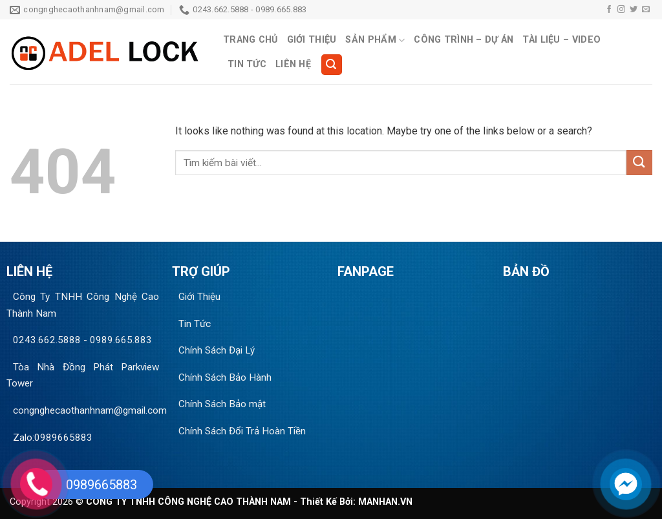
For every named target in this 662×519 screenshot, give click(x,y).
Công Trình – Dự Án (463, 39)
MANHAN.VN (385, 501)
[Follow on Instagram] (621, 9)
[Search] (331, 65)
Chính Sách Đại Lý (216, 350)
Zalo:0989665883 (52, 437)
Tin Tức (247, 64)
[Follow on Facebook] (609, 9)
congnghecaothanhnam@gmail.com (90, 410)
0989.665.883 (121, 340)
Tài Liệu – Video (561, 39)
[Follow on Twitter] (633, 9)
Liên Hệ (293, 64)
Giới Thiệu (312, 39)
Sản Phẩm (375, 40)
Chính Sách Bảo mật (222, 404)
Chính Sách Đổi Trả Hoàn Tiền (242, 431)
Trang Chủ (250, 39)
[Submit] (639, 162)
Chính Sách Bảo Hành (225, 377)
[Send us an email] (646, 9)
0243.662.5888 (47, 340)
